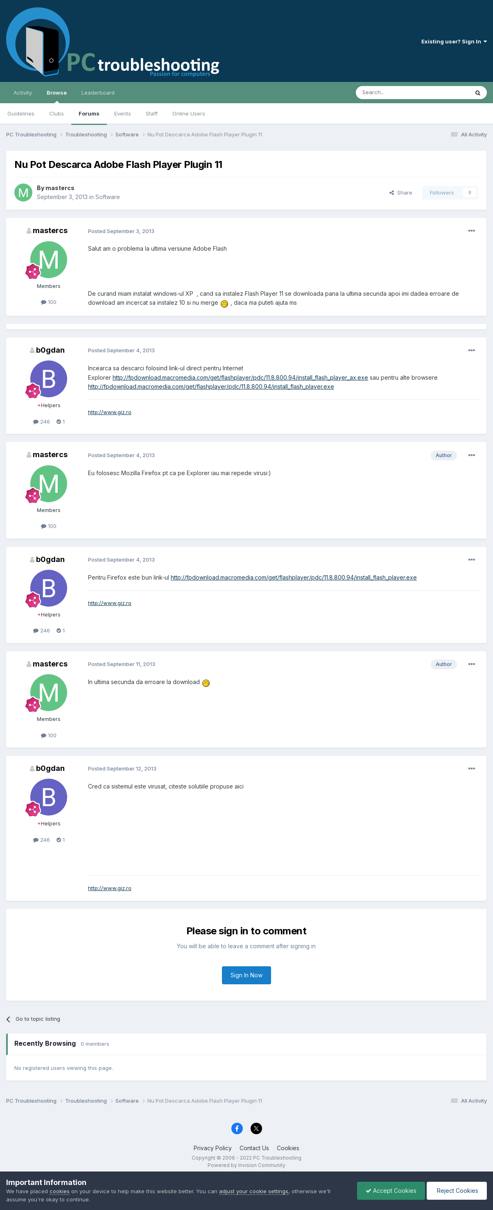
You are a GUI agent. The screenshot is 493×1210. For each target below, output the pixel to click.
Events (122, 113)
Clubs (56, 113)
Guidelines (20, 113)
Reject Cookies (456, 1190)
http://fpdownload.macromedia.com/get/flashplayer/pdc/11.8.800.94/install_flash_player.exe (211, 386)
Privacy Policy (213, 1147)
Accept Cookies (391, 1190)
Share (400, 192)
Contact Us (254, 1147)
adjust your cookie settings (253, 1191)
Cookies (288, 1147)
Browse (57, 96)
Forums (89, 113)
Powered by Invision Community (246, 1165)
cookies (60, 1191)
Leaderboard (98, 92)
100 (49, 302)
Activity (23, 92)
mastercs (60, 187)
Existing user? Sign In (454, 41)
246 (41, 421)
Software (107, 196)
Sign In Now (246, 975)
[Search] (391, 92)
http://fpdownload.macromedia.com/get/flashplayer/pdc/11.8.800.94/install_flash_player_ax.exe (240, 377)
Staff (152, 113)
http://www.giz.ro (109, 412)
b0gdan (50, 350)
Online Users (188, 113)
